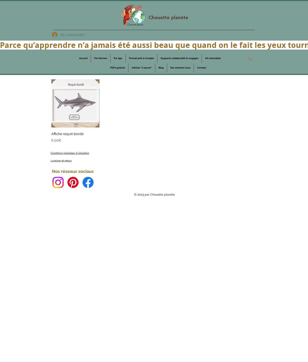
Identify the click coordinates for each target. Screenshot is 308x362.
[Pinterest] (73, 182)
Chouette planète (168, 17)
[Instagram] (58, 182)
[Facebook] (88, 182)
